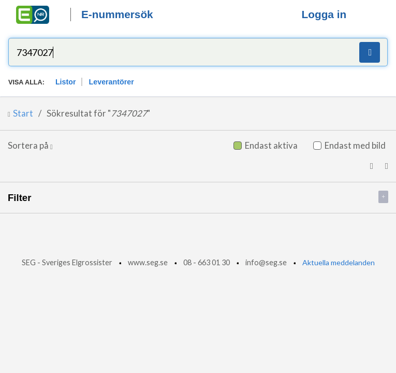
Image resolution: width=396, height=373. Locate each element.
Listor (65, 82)
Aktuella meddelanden (338, 262)
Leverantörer (111, 82)
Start (23, 113)
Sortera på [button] (30, 145)
